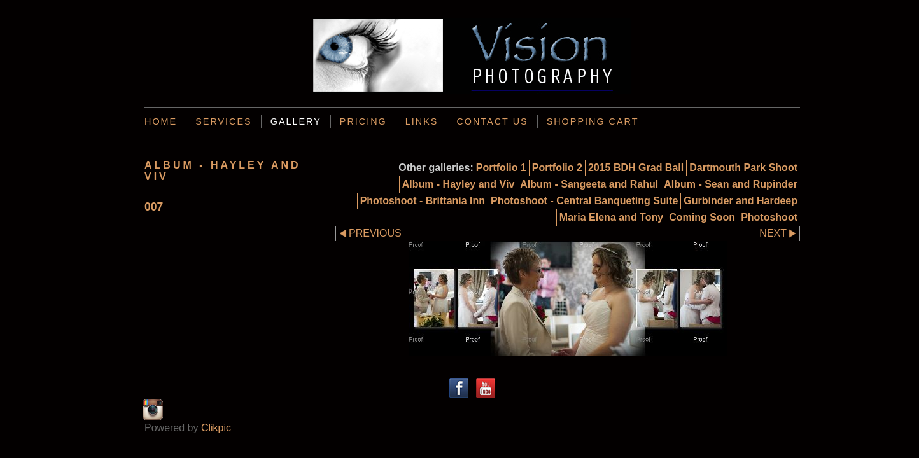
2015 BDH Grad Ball (636, 167)
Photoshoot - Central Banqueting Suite (584, 200)
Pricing (363, 121)
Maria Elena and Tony (611, 217)
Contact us (492, 121)
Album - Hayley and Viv (458, 184)
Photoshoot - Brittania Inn (422, 200)
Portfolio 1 (501, 167)
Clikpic (216, 427)
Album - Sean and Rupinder (730, 184)
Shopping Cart (593, 121)
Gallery (295, 121)
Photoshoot (769, 217)
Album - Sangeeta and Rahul (589, 184)
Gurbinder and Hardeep (740, 200)
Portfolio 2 (557, 167)
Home (160, 121)
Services (223, 121)
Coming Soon (702, 217)
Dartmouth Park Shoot (743, 167)
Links (421, 121)
